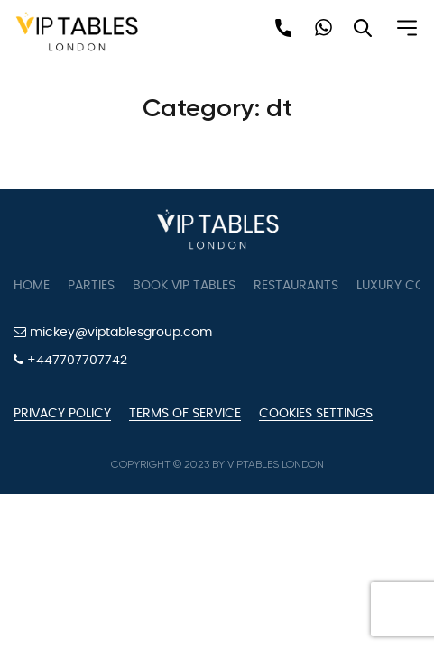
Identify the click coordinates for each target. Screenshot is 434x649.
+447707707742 (70, 360)
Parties (91, 285)
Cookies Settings (316, 413)
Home (32, 285)
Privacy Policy (62, 413)
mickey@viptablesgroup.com (113, 332)
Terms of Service (185, 413)
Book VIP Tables (184, 285)
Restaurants (296, 285)
